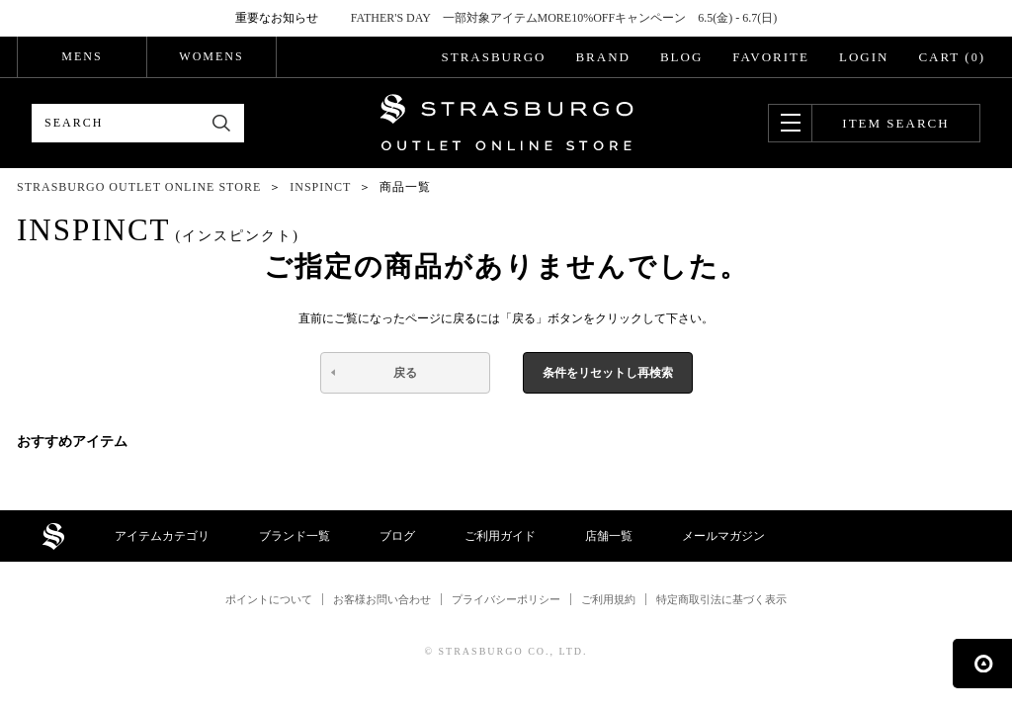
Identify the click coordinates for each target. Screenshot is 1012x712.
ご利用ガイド (500, 536)
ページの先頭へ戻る (982, 663)
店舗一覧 (608, 536)
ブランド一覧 (294, 536)
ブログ (397, 536)
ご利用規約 (608, 599)
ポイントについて (268, 599)
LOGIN (863, 56)
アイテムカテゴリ (162, 536)
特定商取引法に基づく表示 (721, 599)
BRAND (603, 56)
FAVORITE (770, 56)
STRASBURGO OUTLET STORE (506, 122)
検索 (222, 123)
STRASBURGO (493, 56)
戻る (405, 373)
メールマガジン (723, 536)
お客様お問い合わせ (382, 599)
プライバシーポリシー (506, 599)
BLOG (681, 56)
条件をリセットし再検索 (608, 373)
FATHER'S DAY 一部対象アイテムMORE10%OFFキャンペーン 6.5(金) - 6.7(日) (564, 18)
